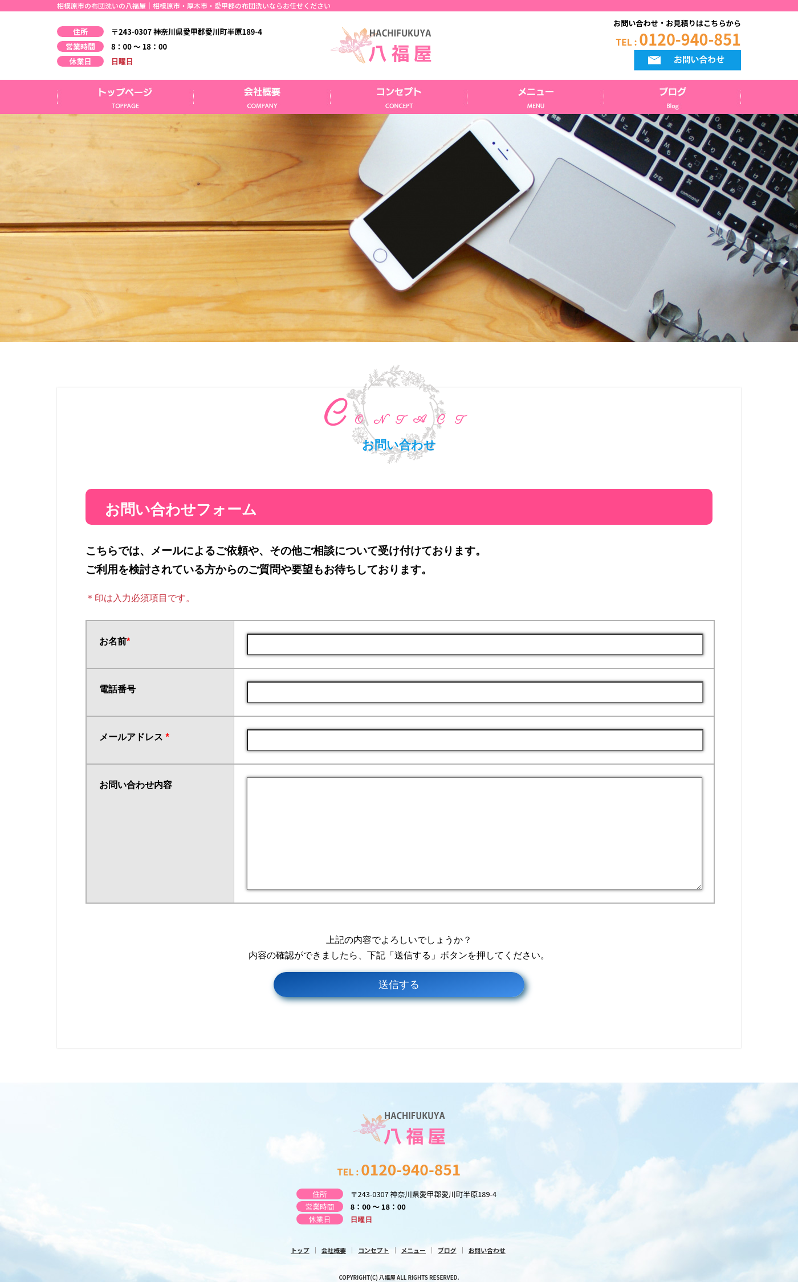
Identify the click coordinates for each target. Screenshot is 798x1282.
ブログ (672, 97)
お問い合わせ (487, 1250)
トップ (300, 1250)
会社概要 (262, 97)
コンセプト (399, 97)
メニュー (535, 97)
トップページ (125, 97)
